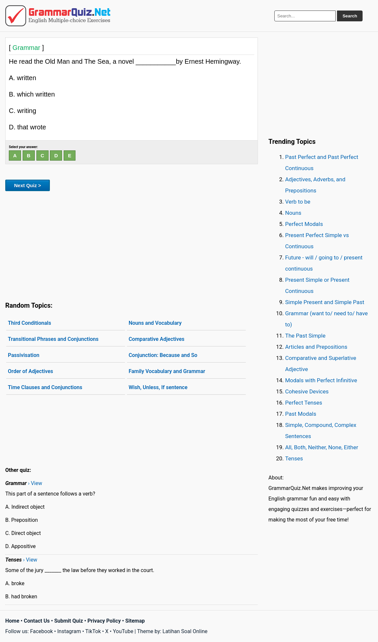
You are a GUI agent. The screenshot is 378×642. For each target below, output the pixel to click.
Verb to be (297, 201)
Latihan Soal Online (184, 631)
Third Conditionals (29, 323)
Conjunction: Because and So (163, 355)
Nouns (293, 213)
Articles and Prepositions (316, 346)
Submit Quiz (68, 621)
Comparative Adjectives (156, 339)
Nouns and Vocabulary (155, 323)
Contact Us (37, 621)
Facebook (41, 631)
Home (12, 621)
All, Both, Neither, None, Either (321, 447)
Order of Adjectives (30, 371)
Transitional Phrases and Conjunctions (53, 339)
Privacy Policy (104, 621)
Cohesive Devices (307, 391)
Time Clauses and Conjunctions (45, 387)
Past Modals (300, 413)
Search (350, 15)
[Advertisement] (131, 245)
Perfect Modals (304, 224)
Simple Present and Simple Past (324, 302)
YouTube (123, 631)
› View (35, 483)
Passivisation (23, 355)
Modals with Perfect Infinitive (321, 380)
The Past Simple (305, 335)
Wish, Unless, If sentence (158, 387)
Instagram (69, 631)
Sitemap (135, 621)
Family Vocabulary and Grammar (167, 371)
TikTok (93, 631)
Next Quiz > (27, 185)
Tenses (294, 458)
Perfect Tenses (303, 402)
